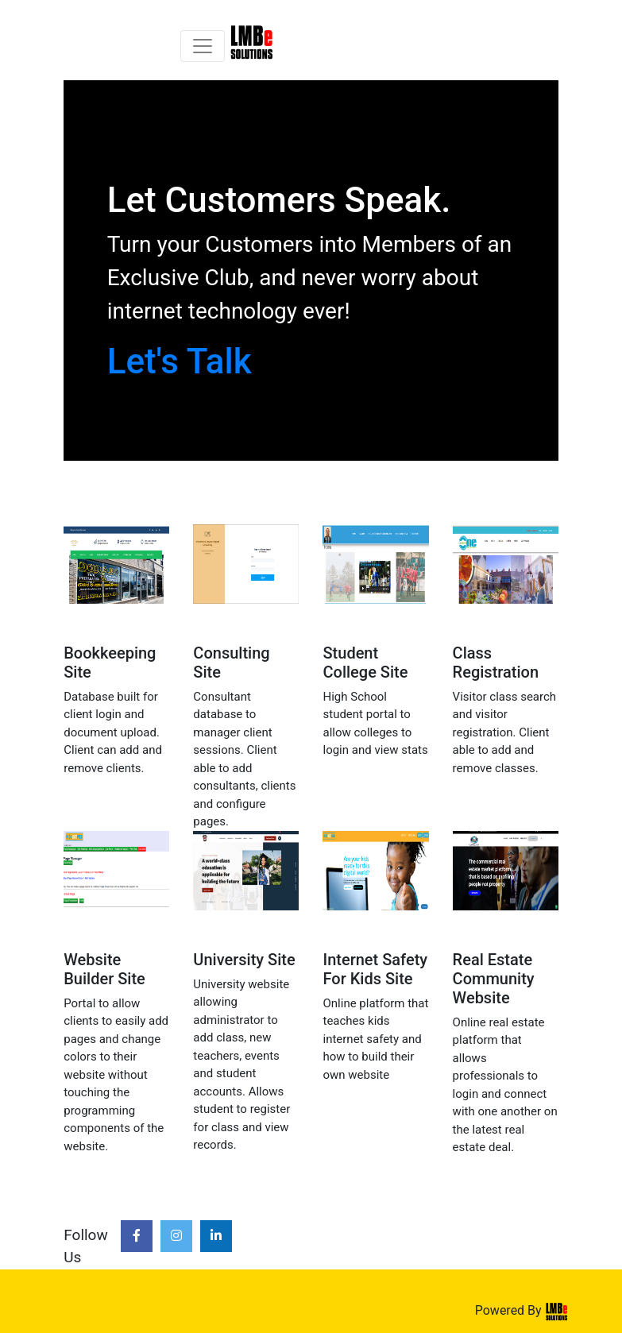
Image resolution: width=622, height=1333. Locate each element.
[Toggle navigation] (202, 46)
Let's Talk (179, 361)
